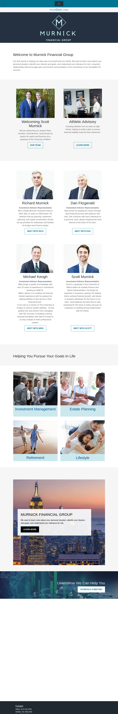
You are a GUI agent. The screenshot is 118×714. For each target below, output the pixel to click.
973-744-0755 (26, 709)
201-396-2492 (27, 712)
